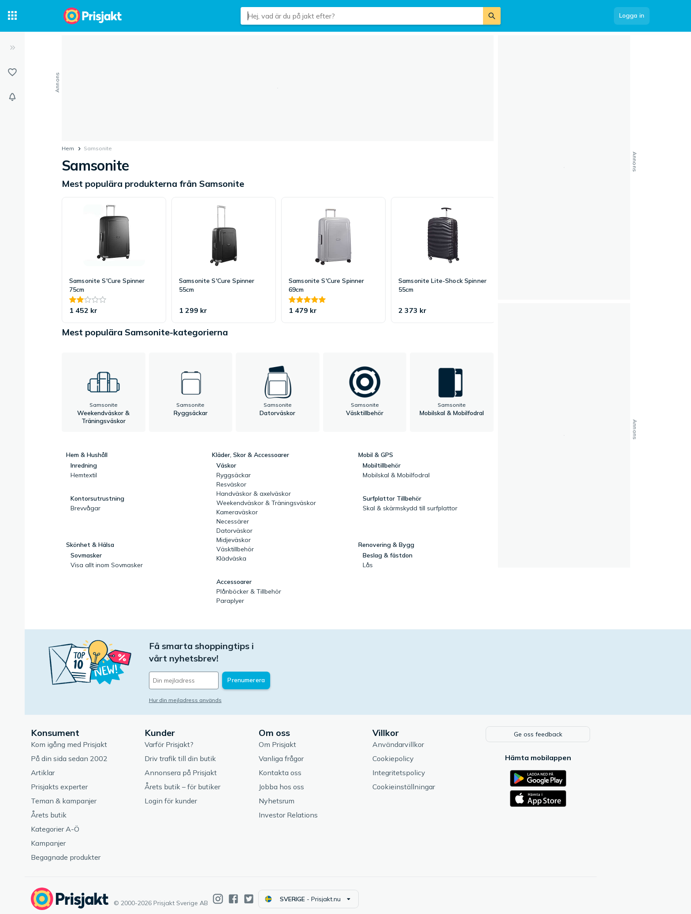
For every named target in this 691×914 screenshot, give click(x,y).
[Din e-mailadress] (242, 668)
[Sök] (492, 16)
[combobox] (362, 16)
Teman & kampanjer (99, 794)
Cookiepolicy (428, 751)
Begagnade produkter (101, 850)
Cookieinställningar (439, 780)
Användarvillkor (433, 737)
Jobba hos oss (316, 780)
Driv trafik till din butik (215, 751)
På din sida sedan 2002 (104, 751)
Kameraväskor (237, 512)
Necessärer (232, 521)
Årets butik (84, 808)
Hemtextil (84, 475)
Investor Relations (323, 808)
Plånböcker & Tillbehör (248, 591)
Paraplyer (230, 601)
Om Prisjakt (312, 737)
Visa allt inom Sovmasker (107, 565)
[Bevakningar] (12, 97)
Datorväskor (234, 531)
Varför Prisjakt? (204, 737)
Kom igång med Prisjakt (104, 737)
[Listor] (12, 72)
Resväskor (231, 484)
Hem (68, 148)
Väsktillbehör (235, 549)
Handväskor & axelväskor (253, 494)
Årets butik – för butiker (218, 780)
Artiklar (78, 766)
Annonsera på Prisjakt (216, 766)
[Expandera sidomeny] (12, 47)
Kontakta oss (315, 766)
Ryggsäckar (233, 475)
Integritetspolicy (434, 766)
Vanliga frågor (316, 751)
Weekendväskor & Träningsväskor (266, 503)
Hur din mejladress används (220, 687)
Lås (368, 565)
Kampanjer (83, 836)
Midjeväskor (233, 540)
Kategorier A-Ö (90, 822)
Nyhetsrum (312, 794)
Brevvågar (85, 508)
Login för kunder (206, 794)
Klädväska (231, 558)
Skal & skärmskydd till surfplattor (410, 508)
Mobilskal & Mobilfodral (396, 475)
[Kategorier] (12, 16)
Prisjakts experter (94, 780)
